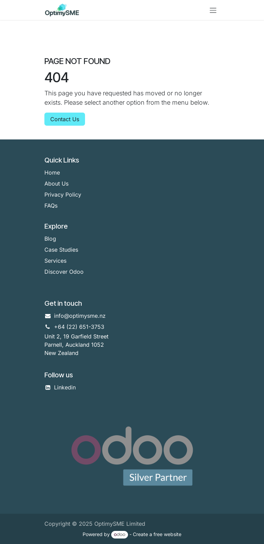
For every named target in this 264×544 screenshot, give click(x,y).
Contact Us (64, 119)
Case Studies (61, 249)
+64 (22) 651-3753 (79, 326)
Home (52, 172)
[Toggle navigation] (213, 10)
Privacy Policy (62, 194)
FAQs (50, 205)
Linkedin (65, 387)
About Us (56, 183)
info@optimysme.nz (80, 315)
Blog (50, 238)
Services (55, 260)
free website (167, 534)
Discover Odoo (64, 271)
